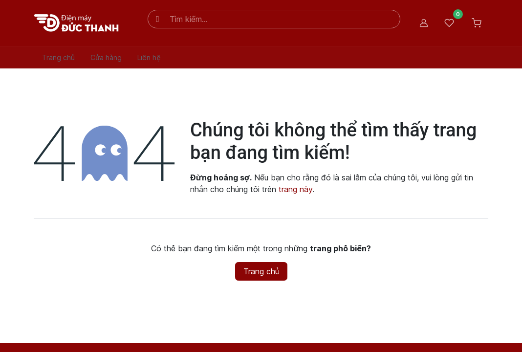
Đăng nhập (423, 23)
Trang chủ (261, 271)
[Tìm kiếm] (158, 19)
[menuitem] (58, 57)
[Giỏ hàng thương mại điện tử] (476, 23)
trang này (295, 189)
